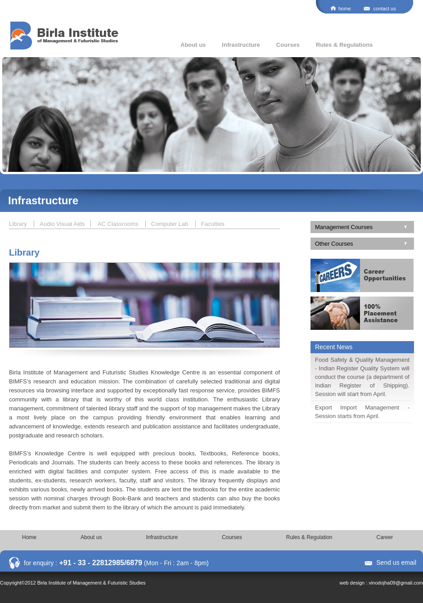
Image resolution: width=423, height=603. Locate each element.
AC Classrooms (119, 223)
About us (193, 44)
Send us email (396, 562)
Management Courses (344, 227)
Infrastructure (241, 44)
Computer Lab (170, 223)
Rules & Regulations (344, 44)
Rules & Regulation (309, 537)
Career (385, 537)
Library (18, 223)
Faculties (213, 223)
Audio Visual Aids (62, 223)
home (344, 8)
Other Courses (334, 243)
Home (29, 537)
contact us (385, 8)
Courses (288, 44)
